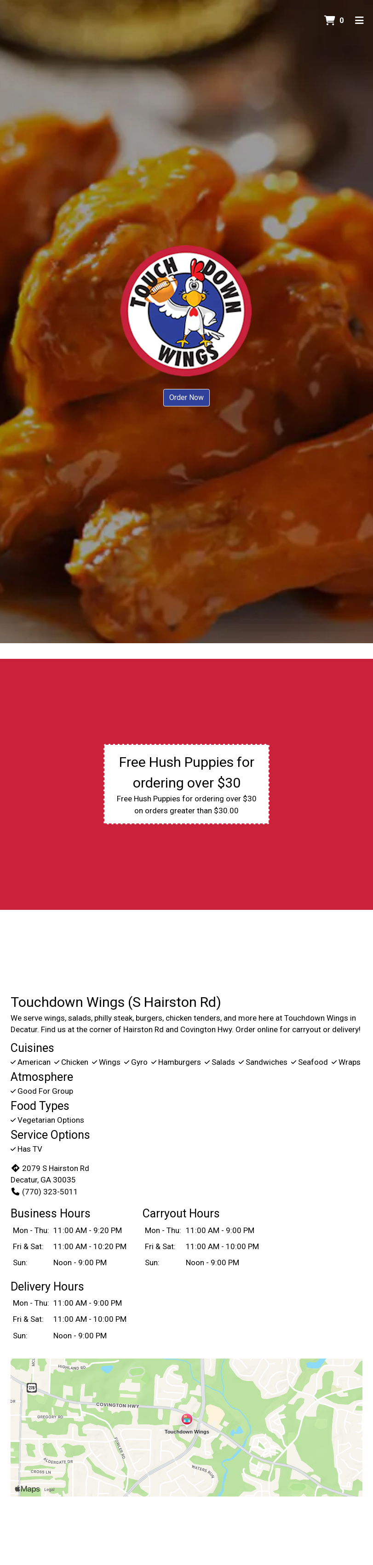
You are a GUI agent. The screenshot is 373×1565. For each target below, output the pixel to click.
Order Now (186, 397)
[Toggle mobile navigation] (359, 21)
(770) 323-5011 (44, 1191)
